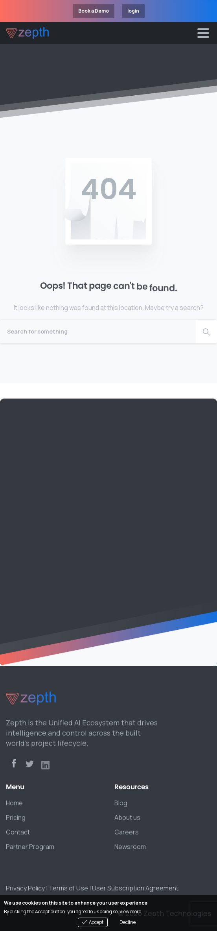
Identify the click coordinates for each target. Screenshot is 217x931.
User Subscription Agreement (135, 888)
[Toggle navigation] (203, 33)
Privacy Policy (25, 888)
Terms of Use (68, 888)
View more (130, 911)
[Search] (98, 331)
